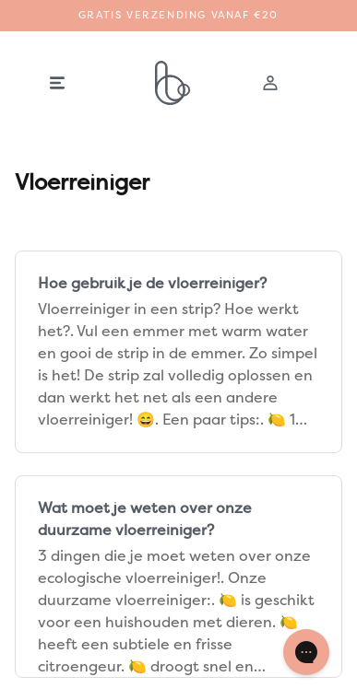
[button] (57, 83)
